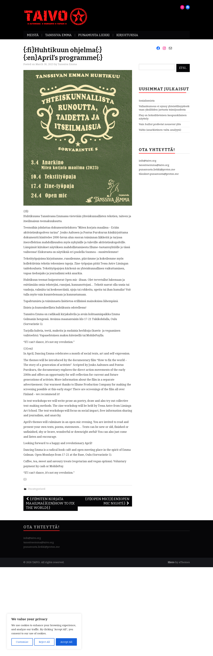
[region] (44, 631)
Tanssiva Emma (58, 35)
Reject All (44, 642)
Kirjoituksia (127, 35)
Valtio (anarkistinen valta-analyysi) (160, 129)
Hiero (171, 562)
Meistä (33, 35)
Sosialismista (147, 100)
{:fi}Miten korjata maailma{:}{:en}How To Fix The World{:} (50, 503)
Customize (22, 642)
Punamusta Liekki (94, 35)
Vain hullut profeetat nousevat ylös (160, 124)
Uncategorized (36, 489)
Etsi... (183, 68)
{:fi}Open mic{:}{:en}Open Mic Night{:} (107, 501)
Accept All (66, 642)
